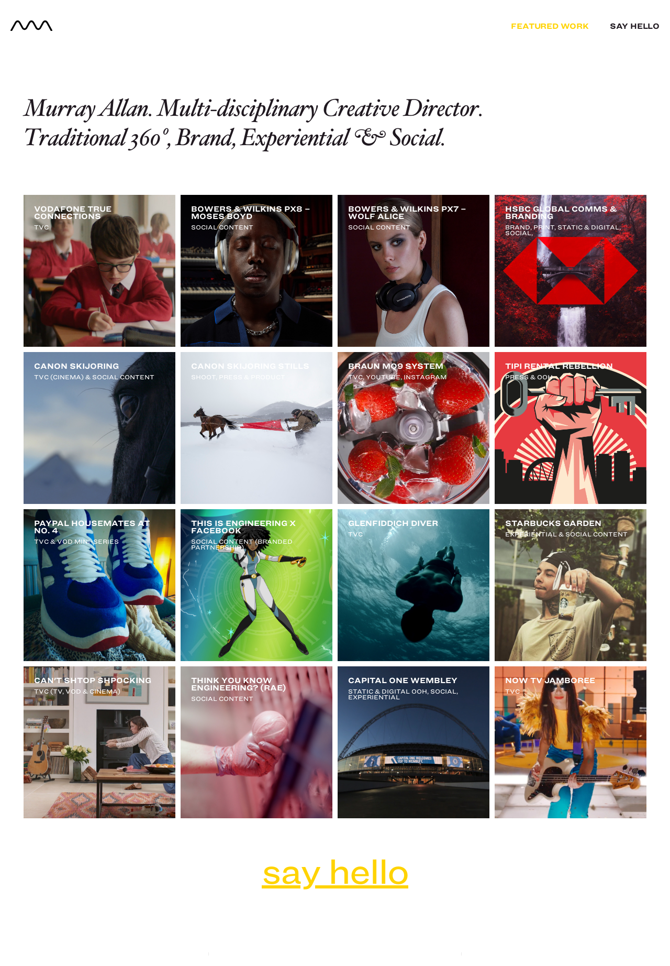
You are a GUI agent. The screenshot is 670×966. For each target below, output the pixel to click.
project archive (335, 938)
